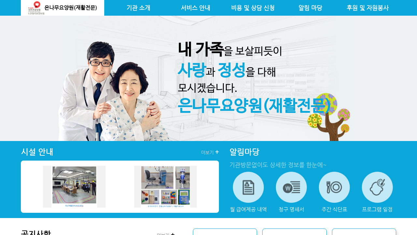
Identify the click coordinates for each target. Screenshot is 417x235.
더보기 (210, 152)
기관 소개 (138, 8)
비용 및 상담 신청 (253, 8)
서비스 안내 (195, 8)
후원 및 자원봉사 (368, 8)
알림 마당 (310, 8)
